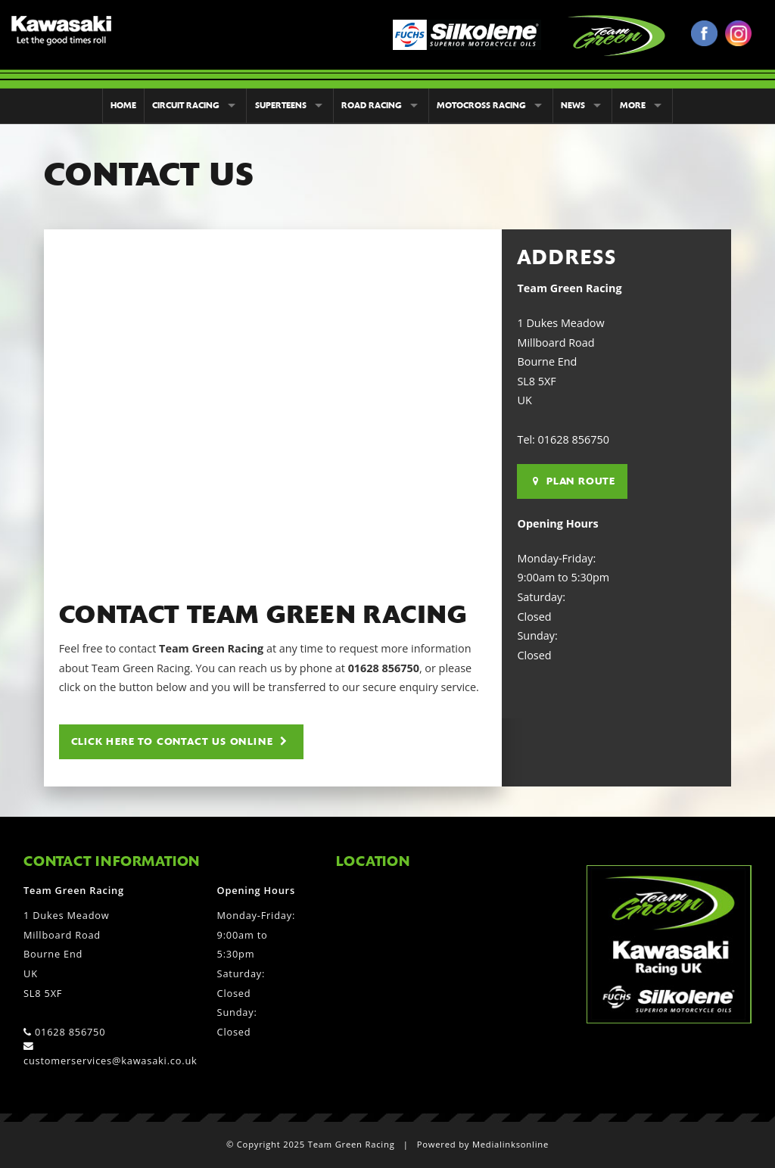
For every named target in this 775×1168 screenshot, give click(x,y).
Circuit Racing (185, 105)
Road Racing (371, 105)
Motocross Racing (481, 105)
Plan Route (574, 481)
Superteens (281, 105)
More (633, 105)
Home (123, 105)
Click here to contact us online (179, 741)
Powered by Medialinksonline (483, 1144)
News (573, 105)
